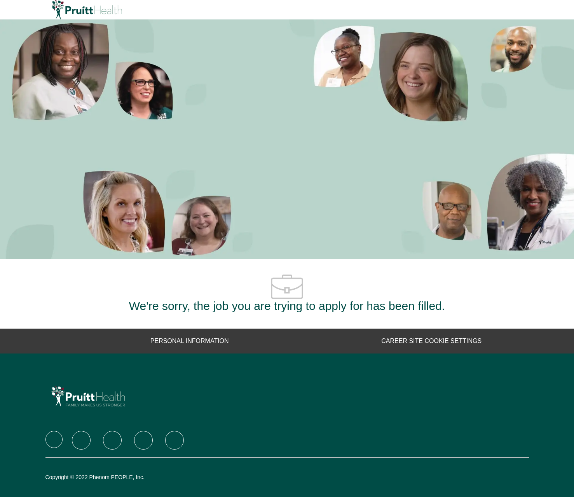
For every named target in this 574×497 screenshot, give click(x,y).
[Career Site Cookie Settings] (431, 341)
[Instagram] (143, 440)
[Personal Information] (190, 341)
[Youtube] (174, 440)
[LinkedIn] (112, 440)
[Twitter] (81, 440)
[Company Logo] (71, 9)
